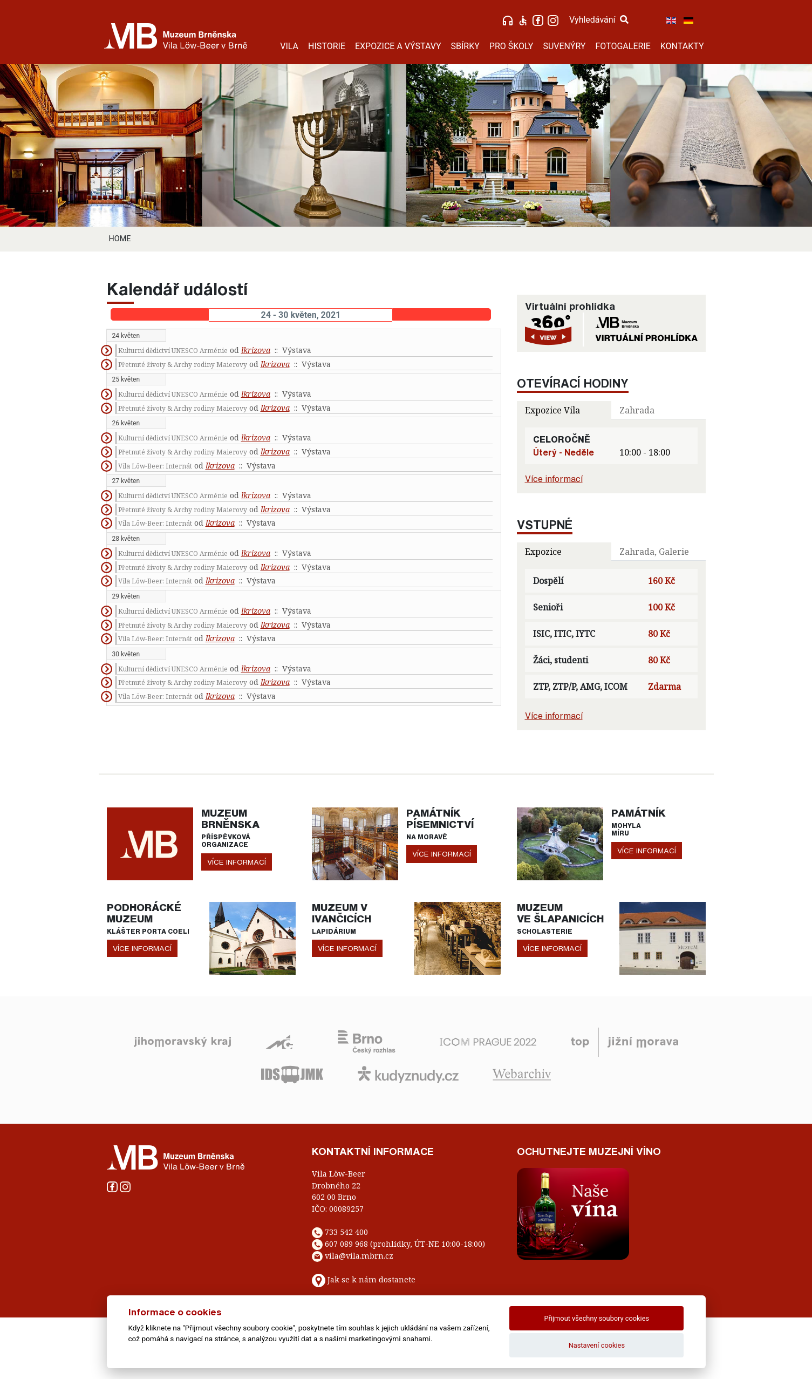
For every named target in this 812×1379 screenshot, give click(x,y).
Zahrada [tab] (636, 410)
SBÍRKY (465, 46)
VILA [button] (289, 46)
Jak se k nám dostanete (371, 1279)
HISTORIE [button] (326, 46)
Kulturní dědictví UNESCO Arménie (173, 350)
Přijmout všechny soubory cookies (597, 1318)
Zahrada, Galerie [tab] (654, 552)
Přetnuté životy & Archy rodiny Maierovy (182, 364)
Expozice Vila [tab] (552, 410)
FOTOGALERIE (622, 46)
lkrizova (255, 350)
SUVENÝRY (564, 46)
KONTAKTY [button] (682, 46)
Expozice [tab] (543, 552)
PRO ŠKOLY (511, 46)
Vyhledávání (599, 20)
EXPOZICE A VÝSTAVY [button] (398, 46)
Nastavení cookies (597, 1345)
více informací (236, 862)
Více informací (554, 478)
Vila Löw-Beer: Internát (155, 466)
